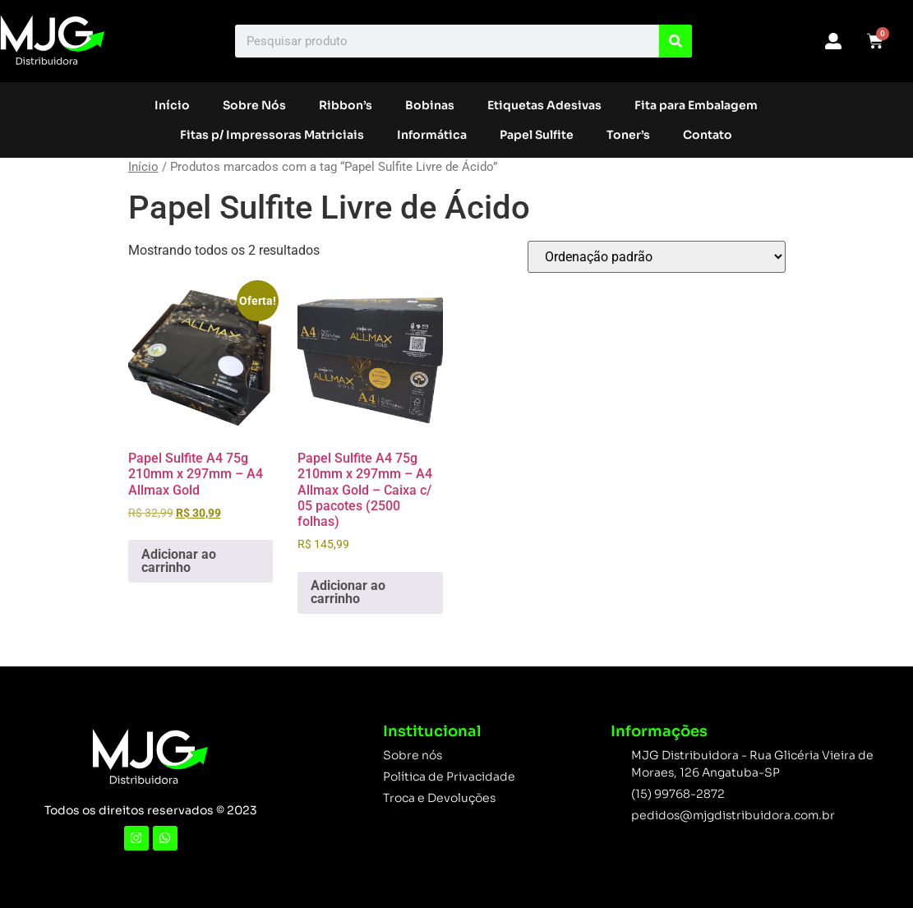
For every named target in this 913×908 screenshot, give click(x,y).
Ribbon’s (345, 105)
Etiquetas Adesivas (544, 105)
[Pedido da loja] (657, 257)
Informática (432, 134)
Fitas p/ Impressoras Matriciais (272, 134)
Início (172, 105)
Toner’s (628, 134)
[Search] (675, 41)
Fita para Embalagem (696, 105)
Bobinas (429, 105)
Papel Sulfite (537, 134)
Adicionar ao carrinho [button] (178, 560)
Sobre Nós (254, 105)
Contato (707, 134)
